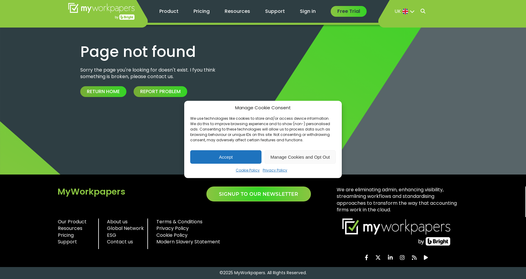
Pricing (202, 11)
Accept (226, 156)
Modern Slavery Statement (188, 241)
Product (169, 11)
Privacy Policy (275, 170)
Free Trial (348, 11)
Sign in (308, 11)
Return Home (103, 91)
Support (275, 11)
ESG (111, 235)
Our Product (72, 221)
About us (117, 221)
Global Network (125, 228)
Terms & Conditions (179, 221)
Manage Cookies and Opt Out (300, 156)
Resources (237, 11)
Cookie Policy (248, 170)
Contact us (120, 241)
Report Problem (160, 91)
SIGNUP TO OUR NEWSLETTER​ (258, 194)
